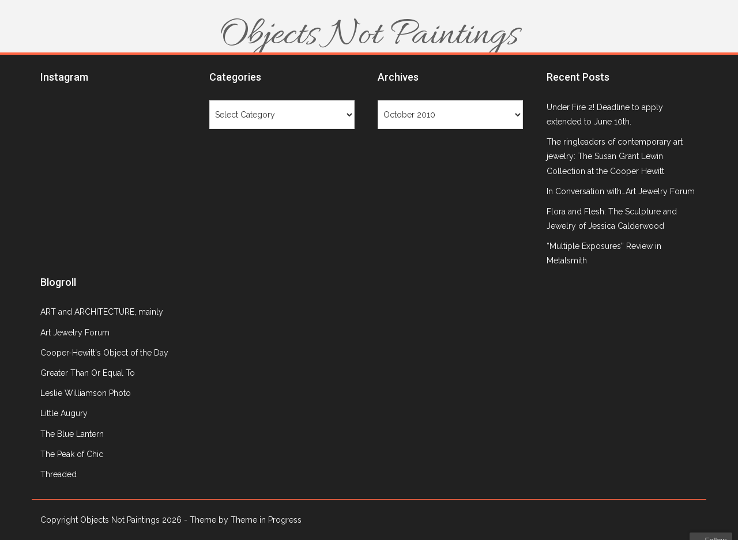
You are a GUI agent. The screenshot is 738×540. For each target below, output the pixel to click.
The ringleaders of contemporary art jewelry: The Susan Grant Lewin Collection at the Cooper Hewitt (615, 156)
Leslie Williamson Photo (85, 393)
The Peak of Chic (71, 454)
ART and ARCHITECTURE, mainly (101, 311)
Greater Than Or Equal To (87, 372)
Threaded (58, 474)
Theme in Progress (266, 519)
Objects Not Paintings (369, 35)
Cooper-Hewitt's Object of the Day (104, 352)
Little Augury (64, 413)
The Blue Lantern (72, 434)
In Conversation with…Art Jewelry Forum (621, 191)
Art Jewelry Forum (75, 332)
